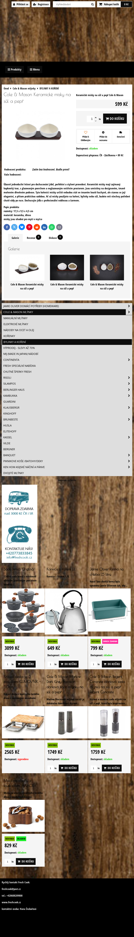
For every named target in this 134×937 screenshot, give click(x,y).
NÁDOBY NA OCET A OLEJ (18, 330)
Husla (7, 425)
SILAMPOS (67, 384)
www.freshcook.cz (11, 902)
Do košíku (115, 118)
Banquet (67, 455)
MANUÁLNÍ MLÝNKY (15, 318)
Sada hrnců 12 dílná (19, 569)
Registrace (41, 4)
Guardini (9, 401)
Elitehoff (9, 431)
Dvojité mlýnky (13, 473)
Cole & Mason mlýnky (67, 312)
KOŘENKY (9, 336)
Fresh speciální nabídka (19, 366)
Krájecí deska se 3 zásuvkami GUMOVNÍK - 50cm (22, 682)
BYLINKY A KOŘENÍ (14, 342)
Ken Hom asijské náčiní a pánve (67, 467)
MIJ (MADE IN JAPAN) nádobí (20, 354)
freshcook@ (8, 889)
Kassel (67, 437)
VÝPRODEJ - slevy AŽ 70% (19, 348)
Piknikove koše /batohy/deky (67, 461)
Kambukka (67, 396)
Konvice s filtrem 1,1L (61, 569)
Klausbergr (67, 407)
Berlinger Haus (67, 390)
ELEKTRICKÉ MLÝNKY (15, 324)
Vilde (6, 443)
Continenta (67, 360)
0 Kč (126, 4)
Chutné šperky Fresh (17, 372)
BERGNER (9, 449)
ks (9, 664)
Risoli (67, 378)
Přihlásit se (20, 4)
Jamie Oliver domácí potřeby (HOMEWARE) (67, 306)
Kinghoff (9, 413)
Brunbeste (67, 419)
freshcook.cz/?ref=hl (67, 480)
